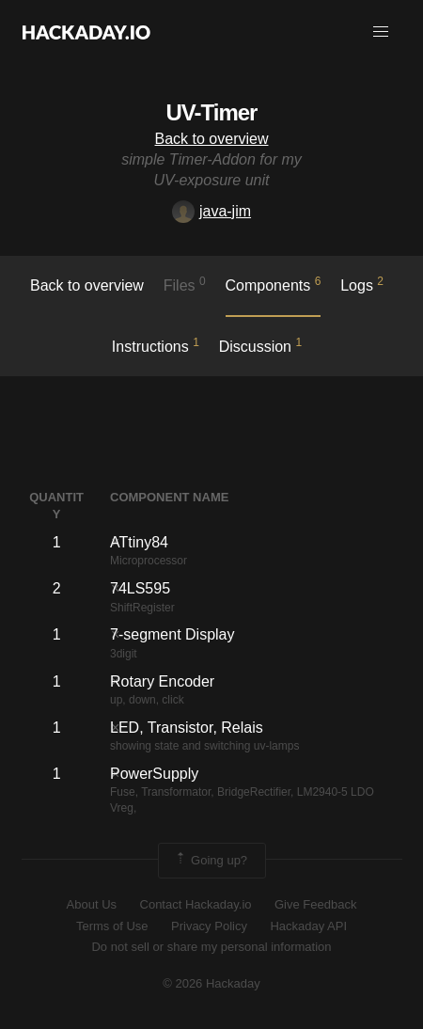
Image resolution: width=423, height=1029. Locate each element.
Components (273, 284)
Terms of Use (112, 926)
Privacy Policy (209, 926)
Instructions (155, 345)
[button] (381, 32)
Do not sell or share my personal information (211, 947)
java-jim (211, 211)
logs (362, 284)
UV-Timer (212, 112)
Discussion (261, 345)
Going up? (210, 860)
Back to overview (212, 139)
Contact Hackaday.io (196, 904)
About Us (92, 904)
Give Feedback (315, 904)
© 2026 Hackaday (211, 983)
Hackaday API (308, 926)
